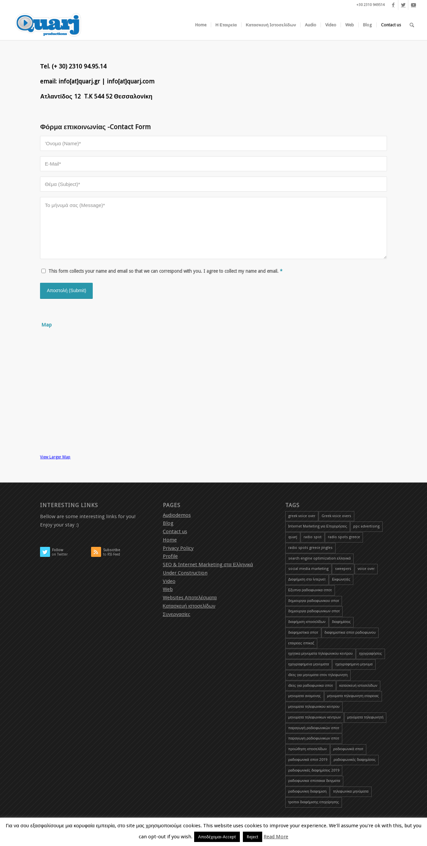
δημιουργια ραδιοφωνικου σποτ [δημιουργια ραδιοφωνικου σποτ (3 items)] (313, 601)
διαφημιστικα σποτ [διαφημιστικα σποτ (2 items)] (303, 632)
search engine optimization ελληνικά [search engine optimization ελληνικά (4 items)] (319, 558)
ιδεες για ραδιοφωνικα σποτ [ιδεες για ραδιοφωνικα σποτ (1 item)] (310, 685)
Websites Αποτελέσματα (190, 598)
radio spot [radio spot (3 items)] (313, 537)
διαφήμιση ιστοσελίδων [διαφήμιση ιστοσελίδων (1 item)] (307, 622)
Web (168, 589)
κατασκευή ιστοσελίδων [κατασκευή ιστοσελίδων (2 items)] (358, 685)
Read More (276, 837)
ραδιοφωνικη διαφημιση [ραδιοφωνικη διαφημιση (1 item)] (307, 791)
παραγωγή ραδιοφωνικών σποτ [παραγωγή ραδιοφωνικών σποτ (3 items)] (313, 728)
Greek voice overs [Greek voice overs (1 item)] (336, 516)
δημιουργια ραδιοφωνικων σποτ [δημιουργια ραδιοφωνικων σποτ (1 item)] (314, 611)
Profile (170, 556)
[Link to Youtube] (413, 5)
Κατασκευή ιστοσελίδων (189, 606)
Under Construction (185, 573)
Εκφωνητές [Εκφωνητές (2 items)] (341, 579)
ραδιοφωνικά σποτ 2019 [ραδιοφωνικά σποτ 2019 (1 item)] (307, 760)
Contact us (175, 531)
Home (170, 540)
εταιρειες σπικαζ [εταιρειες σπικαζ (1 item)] (301, 643)
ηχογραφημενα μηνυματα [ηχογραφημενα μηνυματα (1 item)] (308, 664)
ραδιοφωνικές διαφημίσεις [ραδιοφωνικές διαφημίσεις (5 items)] (355, 760)
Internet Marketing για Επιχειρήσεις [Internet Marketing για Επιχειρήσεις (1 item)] (317, 526)
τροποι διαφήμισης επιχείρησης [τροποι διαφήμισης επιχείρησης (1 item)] (313, 802)
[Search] (411, 25)
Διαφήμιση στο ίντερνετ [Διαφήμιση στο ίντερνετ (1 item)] (307, 579)
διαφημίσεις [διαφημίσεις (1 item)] (341, 622)
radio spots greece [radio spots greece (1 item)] (344, 537)
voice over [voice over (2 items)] (366, 569)
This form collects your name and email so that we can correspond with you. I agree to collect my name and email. (165, 271)
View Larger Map (55, 457)
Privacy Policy (178, 548)
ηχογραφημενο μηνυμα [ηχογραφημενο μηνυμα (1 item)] (354, 664)
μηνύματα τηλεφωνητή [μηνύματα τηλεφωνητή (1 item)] (365, 717)
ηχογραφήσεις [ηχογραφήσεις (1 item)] (370, 653)
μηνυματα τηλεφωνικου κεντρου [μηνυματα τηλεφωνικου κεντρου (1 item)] (314, 706)
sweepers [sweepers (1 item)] (343, 569)
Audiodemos (177, 515)
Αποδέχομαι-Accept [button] (217, 836)
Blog (168, 523)
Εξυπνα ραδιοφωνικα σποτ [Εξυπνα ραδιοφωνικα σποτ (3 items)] (310, 590)
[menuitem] (201, 25)
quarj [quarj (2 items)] (292, 537)
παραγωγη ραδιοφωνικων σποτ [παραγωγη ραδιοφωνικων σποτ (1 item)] (313, 738)
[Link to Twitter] (403, 5)
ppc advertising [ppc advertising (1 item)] (366, 526)
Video (169, 581)
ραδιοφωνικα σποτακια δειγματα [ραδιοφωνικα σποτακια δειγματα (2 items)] (314, 781)
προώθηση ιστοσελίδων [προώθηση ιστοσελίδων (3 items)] (307, 749)
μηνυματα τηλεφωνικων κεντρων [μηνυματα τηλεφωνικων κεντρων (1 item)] (314, 717)
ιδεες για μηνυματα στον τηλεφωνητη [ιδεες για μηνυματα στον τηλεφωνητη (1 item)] (318, 675)
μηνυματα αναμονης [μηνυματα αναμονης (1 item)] (304, 696)
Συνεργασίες (176, 614)
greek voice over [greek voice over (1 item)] (301, 516)
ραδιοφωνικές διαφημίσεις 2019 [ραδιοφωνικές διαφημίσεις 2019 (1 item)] (313, 770)
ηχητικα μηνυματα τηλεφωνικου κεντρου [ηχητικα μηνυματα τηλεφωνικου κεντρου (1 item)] (320, 653)
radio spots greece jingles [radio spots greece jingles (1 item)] (310, 548)
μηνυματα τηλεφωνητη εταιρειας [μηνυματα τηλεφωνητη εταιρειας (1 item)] (353, 696)
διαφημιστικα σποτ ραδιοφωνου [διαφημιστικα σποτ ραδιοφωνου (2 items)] (350, 632)
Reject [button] (252, 836)
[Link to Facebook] (393, 5)
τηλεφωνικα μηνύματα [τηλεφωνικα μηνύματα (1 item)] (350, 791)
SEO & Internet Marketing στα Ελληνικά (208, 565)
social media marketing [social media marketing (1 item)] (308, 569)
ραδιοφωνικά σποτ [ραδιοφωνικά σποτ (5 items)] (348, 749)
